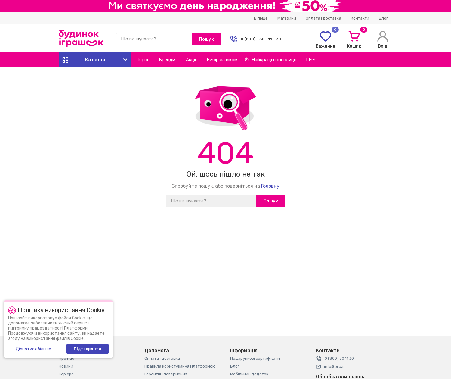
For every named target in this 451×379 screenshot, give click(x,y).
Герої (142, 59)
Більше (261, 18)
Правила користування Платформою (179, 366)
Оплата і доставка (323, 18)
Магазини (286, 18)
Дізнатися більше (33, 349)
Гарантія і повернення (165, 374)
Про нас (66, 358)
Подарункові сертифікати (255, 358)
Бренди (167, 59)
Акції (191, 59)
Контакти (360, 18)
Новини (66, 366)
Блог (383, 18)
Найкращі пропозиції (270, 59)
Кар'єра (66, 374)
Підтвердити (87, 348)
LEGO (311, 59)
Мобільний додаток (249, 374)
